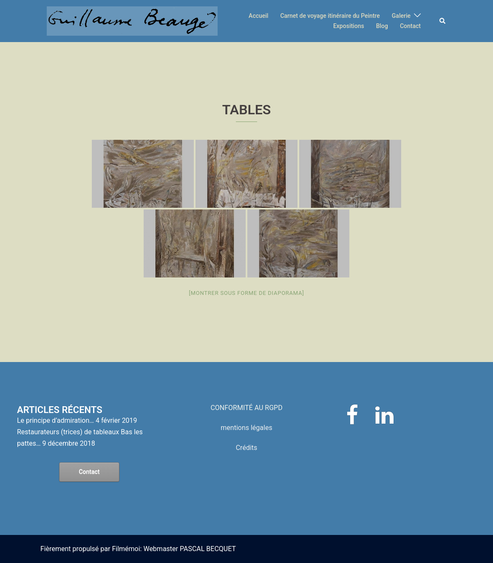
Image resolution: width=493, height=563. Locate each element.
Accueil (258, 15)
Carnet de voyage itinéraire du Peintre (330, 15)
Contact (410, 26)
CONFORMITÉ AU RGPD (246, 408)
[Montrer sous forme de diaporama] (246, 293)
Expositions (348, 26)
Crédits (247, 448)
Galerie (401, 15)
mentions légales (246, 428)
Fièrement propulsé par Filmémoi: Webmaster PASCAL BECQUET (138, 549)
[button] (442, 20)
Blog (382, 26)
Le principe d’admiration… (55, 420)
